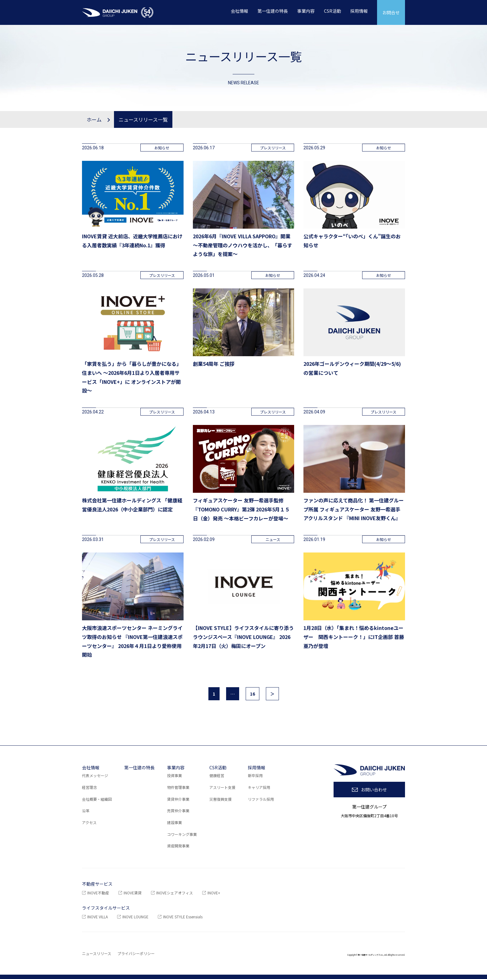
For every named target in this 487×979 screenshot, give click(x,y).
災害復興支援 (220, 799)
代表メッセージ (95, 775)
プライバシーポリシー (136, 953)
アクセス (89, 822)
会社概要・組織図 (97, 799)
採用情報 (256, 767)
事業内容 (175, 767)
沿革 (85, 810)
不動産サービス (97, 884)
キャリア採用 (259, 787)
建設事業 (174, 822)
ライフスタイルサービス (106, 908)
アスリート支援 (222, 787)
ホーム (94, 119)
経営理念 (89, 787)
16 (252, 694)
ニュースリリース (96, 953)
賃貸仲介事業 (178, 799)
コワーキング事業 (182, 834)
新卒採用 (255, 775)
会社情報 (90, 767)
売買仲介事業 (178, 810)
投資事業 (174, 775)
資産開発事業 (178, 845)
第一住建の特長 (139, 767)
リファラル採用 (261, 799)
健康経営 (216, 775)
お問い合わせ (374, 789)
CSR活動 (217, 767)
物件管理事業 (178, 787)
